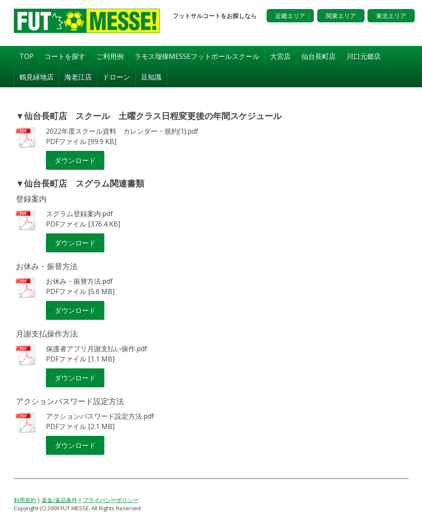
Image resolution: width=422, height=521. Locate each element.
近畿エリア (290, 16)
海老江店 (78, 77)
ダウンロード (75, 160)
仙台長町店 (318, 56)
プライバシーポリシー (111, 500)
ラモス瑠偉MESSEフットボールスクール (196, 56)
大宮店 (280, 56)
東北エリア (391, 16)
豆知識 (151, 77)
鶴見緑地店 (36, 77)
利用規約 (25, 500)
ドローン (116, 77)
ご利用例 (110, 56)
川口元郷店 (363, 56)
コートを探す (64, 56)
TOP (26, 56)
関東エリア (341, 16)
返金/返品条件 (59, 500)
